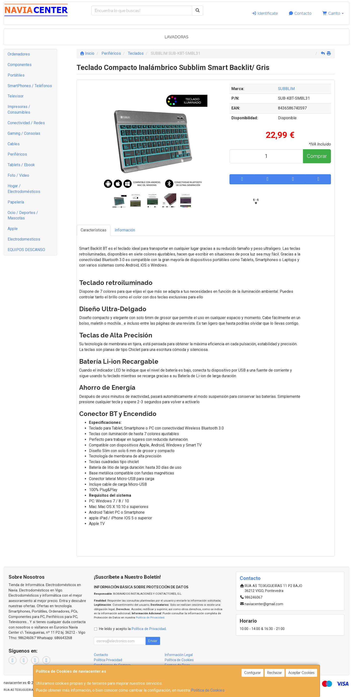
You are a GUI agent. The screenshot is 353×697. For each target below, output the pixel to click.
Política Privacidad (108, 660)
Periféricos (17, 154)
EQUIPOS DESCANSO (26, 249)
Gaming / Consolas (24, 133)
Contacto (300, 13)
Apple (13, 228)
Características (93, 230)
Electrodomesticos (24, 239)
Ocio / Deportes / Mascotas (23, 215)
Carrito (333, 13)
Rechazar (274, 673)
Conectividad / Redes (26, 123)
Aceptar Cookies (301, 673)
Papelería (16, 202)
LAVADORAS (176, 37)
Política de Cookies (208, 690)
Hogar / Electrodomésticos (24, 189)
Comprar (317, 156)
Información (125, 230)
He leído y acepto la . (132, 629)
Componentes (20, 64)
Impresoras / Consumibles (19, 109)
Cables (14, 144)
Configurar (252, 673)
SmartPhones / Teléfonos (30, 85)
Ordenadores (19, 54)
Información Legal (179, 655)
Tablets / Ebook (21, 164)
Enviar (152, 641)
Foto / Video (18, 175)
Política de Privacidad (150, 617)
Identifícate (265, 13)
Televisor (16, 96)
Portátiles (16, 75)
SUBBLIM (286, 88)
